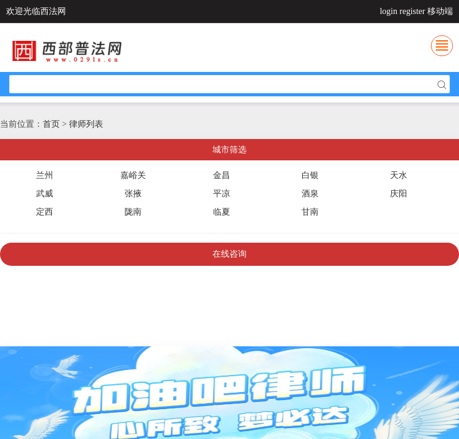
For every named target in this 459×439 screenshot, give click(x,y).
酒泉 (310, 193)
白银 (310, 175)
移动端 (440, 11)
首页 (51, 124)
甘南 (310, 211)
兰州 (44, 175)
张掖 (133, 193)
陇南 (133, 211)
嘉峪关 (133, 175)
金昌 (221, 175)
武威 (44, 193)
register (412, 11)
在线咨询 (229, 254)
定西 (44, 211)
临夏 (221, 211)
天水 (398, 175)
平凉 (221, 193)
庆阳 (398, 193)
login (388, 11)
